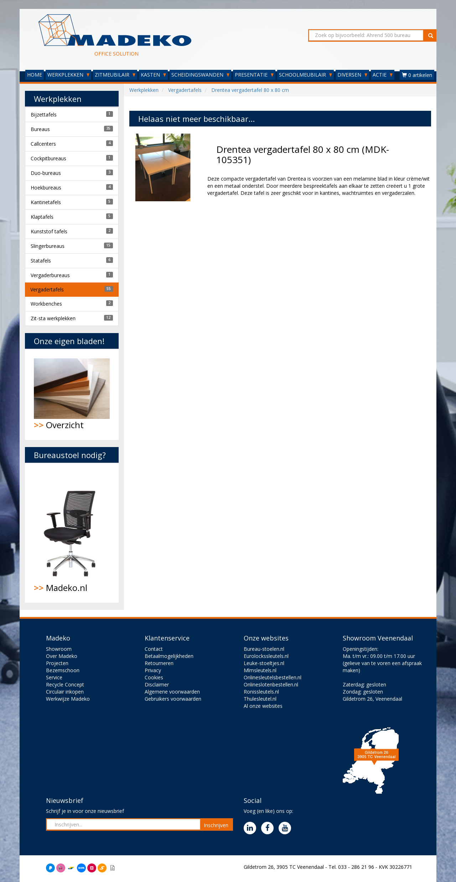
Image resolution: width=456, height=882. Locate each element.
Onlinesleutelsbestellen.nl (272, 677)
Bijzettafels (44, 114)
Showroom (59, 648)
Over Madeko (61, 656)
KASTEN (153, 74)
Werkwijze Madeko (68, 698)
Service (54, 677)
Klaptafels (42, 216)
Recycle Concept (65, 684)
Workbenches (46, 303)
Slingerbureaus (47, 246)
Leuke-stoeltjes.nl (264, 663)
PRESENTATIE (254, 74)
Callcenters (43, 143)
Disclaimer (157, 684)
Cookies (154, 677)
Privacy (153, 670)
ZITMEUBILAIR (115, 74)
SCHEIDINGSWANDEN (200, 74)
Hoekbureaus (46, 187)
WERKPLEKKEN (68, 74)
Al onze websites (263, 705)
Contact (154, 648)
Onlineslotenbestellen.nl (271, 684)
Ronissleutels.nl (261, 691)
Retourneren (159, 663)
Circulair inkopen (65, 691)
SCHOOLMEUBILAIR (305, 74)
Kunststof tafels (49, 231)
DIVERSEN (352, 74)
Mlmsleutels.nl (260, 670)
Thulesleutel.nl (260, 698)
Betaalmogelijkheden (169, 656)
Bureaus (40, 129)
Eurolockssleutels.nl (266, 656)
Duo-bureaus (46, 173)
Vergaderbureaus (50, 275)
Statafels (41, 260)
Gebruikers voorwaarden (173, 698)
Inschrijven (216, 825)
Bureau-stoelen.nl (264, 648)
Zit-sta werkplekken (53, 318)
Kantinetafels (46, 202)
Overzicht (72, 394)
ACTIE (383, 74)
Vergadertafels (47, 289)
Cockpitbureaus (48, 158)
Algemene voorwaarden (172, 691)
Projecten (57, 663)
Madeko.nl (72, 532)
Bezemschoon (62, 670)
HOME (34, 74)
